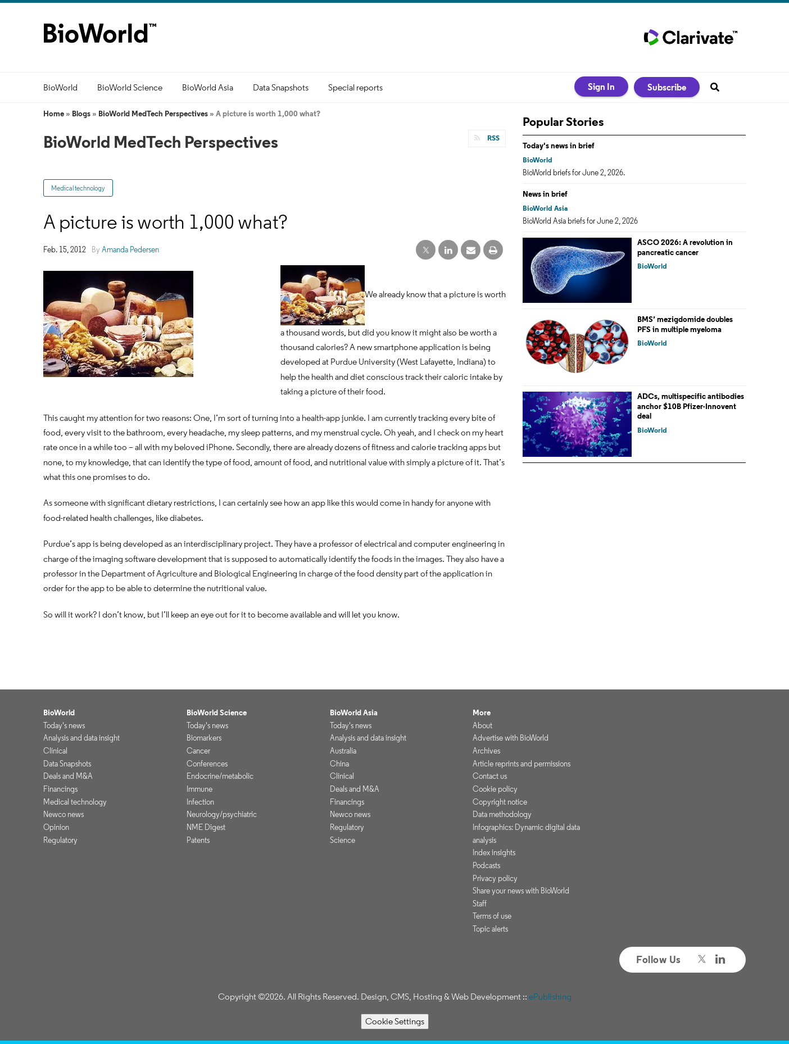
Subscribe (666, 87)
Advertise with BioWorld (510, 738)
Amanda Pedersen (130, 249)
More (482, 712)
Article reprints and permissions (521, 764)
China (339, 764)
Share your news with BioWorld (521, 891)
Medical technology (78, 188)
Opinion (56, 827)
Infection (200, 802)
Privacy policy (495, 878)
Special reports (355, 87)
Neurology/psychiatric (222, 814)
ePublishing (550, 996)
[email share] (470, 250)
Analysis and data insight (81, 738)
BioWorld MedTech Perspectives (153, 113)
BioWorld (60, 87)
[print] (493, 250)
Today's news (64, 725)
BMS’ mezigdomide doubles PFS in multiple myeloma (685, 324)
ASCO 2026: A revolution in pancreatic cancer (685, 247)
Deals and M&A (68, 776)
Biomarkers (204, 738)
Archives (486, 751)
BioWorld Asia (207, 87)
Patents (198, 840)
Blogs (81, 113)
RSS (493, 138)
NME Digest (206, 827)
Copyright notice (500, 802)
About (482, 725)
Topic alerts (490, 929)
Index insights (494, 852)
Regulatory (60, 840)
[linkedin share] (448, 250)
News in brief (545, 194)
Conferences (207, 764)
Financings (60, 789)
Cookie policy (495, 789)
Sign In (601, 86)
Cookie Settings (394, 1021)
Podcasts (486, 865)
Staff (480, 903)
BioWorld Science (129, 87)
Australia (343, 751)
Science (342, 840)
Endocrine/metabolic (220, 776)
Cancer (198, 751)
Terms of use (492, 916)
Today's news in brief (559, 145)
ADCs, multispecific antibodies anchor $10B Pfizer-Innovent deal (690, 406)
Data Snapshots (281, 87)
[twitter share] (426, 250)
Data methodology (502, 814)
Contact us (490, 776)
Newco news (63, 814)
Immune (199, 789)
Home (53, 113)
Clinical (55, 751)
